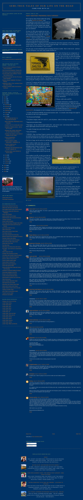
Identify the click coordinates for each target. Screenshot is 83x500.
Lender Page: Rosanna (7, 320)
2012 (5, 98)
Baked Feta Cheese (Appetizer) (9, 263)
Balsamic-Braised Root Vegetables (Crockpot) (12, 236)
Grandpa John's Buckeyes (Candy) (10, 253)
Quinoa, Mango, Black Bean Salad (9, 280)
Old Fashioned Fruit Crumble (8, 282)
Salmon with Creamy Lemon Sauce (10, 286)
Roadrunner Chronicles (34, 243)
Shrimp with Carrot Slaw (7, 243)
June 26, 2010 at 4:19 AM (46, 243)
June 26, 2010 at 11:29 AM (44, 319)
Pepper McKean (33, 235)
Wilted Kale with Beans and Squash (10, 207)
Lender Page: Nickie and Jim (8, 315)
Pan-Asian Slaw (5, 245)
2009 (5, 165)
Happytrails (32, 337)
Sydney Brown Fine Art (7, 197)
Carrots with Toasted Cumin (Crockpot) (10, 240)
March (6, 159)
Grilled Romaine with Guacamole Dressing (11, 217)
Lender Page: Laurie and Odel (9, 313)
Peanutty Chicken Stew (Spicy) (9, 238)
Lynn (30, 327)
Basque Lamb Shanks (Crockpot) (9, 274)
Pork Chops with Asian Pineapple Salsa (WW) (12, 223)
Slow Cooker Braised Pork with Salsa (10, 234)
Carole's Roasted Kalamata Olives (9, 275)
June (6, 116)
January (7, 163)
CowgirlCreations (33, 364)
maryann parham (33, 397)
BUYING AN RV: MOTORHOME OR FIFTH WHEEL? (45, 465)
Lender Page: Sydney (7, 322)
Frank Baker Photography (8, 199)
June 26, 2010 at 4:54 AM (44, 256)
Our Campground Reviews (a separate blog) (12, 59)
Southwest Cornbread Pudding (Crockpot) (11, 270)
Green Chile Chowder (7, 214)
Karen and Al (32, 209)
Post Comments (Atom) (37, 436)
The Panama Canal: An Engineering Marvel (11, 72)
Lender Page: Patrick (7, 318)
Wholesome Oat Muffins (7, 294)
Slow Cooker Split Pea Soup (8, 227)
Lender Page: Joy (6, 311)
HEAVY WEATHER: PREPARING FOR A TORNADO (42, 15)
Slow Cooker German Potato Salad (10, 231)
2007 (5, 169)
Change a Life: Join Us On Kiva (9, 301)
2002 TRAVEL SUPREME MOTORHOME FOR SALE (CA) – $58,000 (46, 491)
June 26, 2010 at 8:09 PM (40, 337)
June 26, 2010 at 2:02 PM (37, 327)
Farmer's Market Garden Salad (9, 260)
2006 (5, 171)
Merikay (31, 381)
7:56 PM (29, 200)
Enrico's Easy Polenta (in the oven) (10, 205)
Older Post (78, 433)
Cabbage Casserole (6, 219)
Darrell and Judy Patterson (35, 289)
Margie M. (31, 217)
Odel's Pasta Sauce (6, 229)
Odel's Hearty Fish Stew (7, 251)
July (6, 114)
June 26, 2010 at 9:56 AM (44, 310)
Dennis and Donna (33, 310)
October (7, 108)
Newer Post (28, 433)
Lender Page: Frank (6, 309)
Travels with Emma (33, 319)
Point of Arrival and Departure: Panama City (11, 70)
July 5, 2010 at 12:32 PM (43, 397)
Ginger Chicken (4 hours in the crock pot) (11, 287)
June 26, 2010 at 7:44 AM (41, 298)
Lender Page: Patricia (7, 316)
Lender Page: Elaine (6, 308)
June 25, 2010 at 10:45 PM (43, 235)
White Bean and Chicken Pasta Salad (10, 284)
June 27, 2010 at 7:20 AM (43, 364)
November (7, 106)
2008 (5, 167)
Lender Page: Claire (6, 306)
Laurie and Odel (33, 256)
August (6, 112)
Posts (28, 443)
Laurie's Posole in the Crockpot (9, 216)
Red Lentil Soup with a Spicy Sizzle (10, 241)
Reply (30, 213)
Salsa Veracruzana (6, 279)
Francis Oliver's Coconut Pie (8, 262)
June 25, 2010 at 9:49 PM (39, 217)
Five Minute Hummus (7, 233)
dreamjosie (32, 373)
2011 (5, 100)
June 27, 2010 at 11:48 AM (41, 373)
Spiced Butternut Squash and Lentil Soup (11, 277)
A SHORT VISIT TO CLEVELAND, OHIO (14, 125)
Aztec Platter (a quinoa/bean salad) (10, 291)
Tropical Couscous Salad (7, 293)
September (7, 110)
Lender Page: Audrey (7, 303)
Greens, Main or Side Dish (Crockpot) (10, 257)
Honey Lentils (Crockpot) (7, 221)
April (6, 157)
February (7, 161)
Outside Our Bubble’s (37, 20)
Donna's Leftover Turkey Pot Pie (9, 258)
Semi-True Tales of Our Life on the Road (41, 6)
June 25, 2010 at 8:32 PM (41, 209)
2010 (5, 102)
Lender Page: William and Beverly (9, 323)
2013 (5, 97)
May (6, 155)
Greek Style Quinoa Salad (8, 265)
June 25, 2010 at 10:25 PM (42, 225)
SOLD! (46, 457)
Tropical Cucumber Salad (7, 289)
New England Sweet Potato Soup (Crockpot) (12, 209)
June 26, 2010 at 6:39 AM (47, 289)
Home (53, 433)
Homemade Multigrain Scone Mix (9, 272)
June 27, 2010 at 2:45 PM (39, 381)
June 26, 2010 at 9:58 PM (41, 350)
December (7, 104)
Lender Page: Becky (6, 304)
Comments (30, 445)
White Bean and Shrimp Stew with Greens (11, 246)
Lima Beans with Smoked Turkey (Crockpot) (12, 255)
